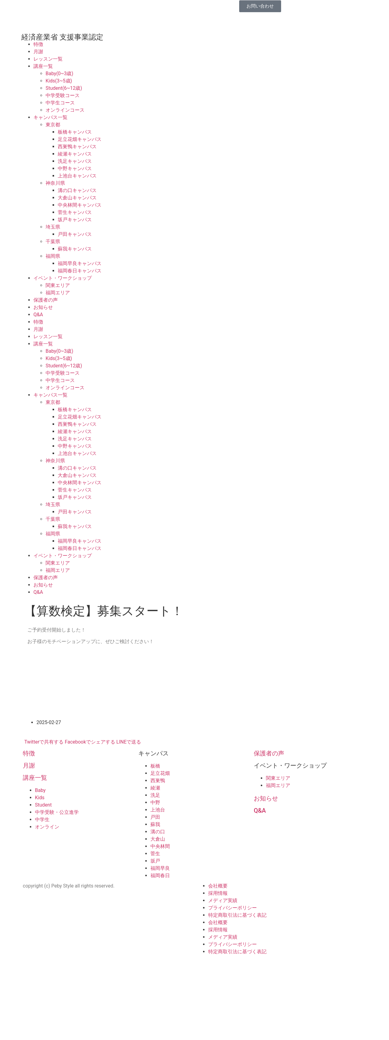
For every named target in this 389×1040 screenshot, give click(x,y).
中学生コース (60, 103)
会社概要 (218, 886)
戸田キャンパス (75, 234)
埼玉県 (53, 227)
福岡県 (53, 256)
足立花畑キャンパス (80, 139)
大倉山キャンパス (77, 198)
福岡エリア (58, 293)
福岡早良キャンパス (80, 263)
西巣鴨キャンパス (77, 146)
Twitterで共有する (44, 742)
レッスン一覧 (48, 59)
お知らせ (43, 307)
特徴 (38, 44)
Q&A (38, 314)
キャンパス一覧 (50, 117)
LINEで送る (128, 742)
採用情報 (218, 893)
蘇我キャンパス (75, 249)
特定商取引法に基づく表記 (237, 915)
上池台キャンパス (77, 176)
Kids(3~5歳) (59, 81)
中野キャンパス (75, 168)
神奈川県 (55, 183)
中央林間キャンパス (80, 205)
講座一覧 (43, 66)
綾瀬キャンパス (75, 154)
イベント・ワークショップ (62, 278)
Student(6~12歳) (64, 88)
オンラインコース (65, 110)
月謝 (38, 51)
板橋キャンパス (75, 132)
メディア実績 (222, 900)
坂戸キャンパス (75, 219)
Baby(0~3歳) (59, 73)
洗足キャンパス (75, 161)
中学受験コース (63, 95)
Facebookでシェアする (90, 742)
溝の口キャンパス (77, 190)
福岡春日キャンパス (80, 271)
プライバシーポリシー (232, 908)
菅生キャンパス (75, 212)
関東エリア (58, 285)
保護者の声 (45, 300)
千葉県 (53, 241)
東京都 (53, 125)
